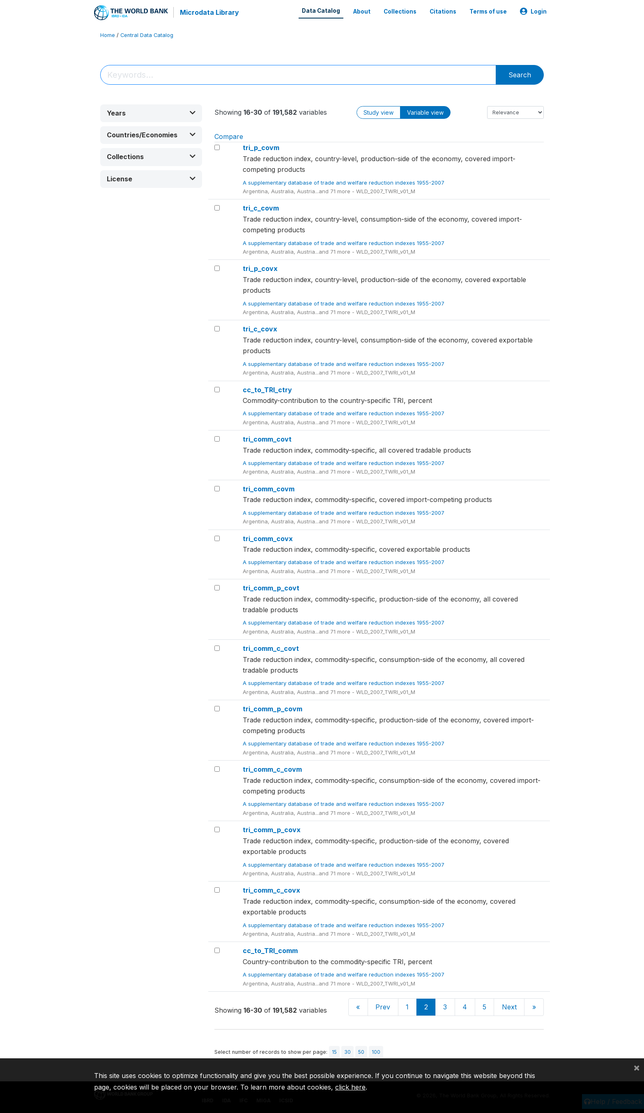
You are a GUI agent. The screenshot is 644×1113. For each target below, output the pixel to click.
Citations (443, 11)
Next (509, 1007)
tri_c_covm (261, 208)
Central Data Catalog (146, 35)
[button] (151, 113)
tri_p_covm (261, 147)
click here (350, 1087)
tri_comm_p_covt (271, 587)
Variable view (425, 112)
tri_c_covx (260, 329)
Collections (400, 11)
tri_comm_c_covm (272, 769)
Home (107, 35)
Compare (228, 136)
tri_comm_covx (268, 538)
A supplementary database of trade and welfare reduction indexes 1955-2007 (344, 182)
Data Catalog (321, 10)
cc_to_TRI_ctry (267, 389)
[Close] (636, 1067)
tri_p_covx (260, 268)
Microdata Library (209, 12)
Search (519, 74)
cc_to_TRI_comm (270, 950)
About (361, 11)
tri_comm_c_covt (271, 648)
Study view (378, 112)
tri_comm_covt (267, 439)
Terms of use (488, 11)
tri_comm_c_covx (271, 890)
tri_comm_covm (268, 488)
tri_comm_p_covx (272, 830)
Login (533, 11)
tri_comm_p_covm (272, 708)
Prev (382, 1007)
